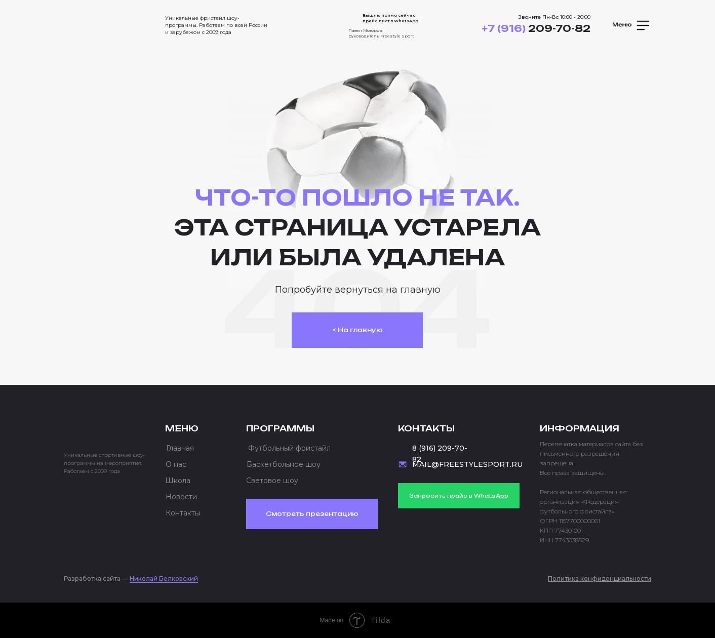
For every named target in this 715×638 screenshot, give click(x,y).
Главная (180, 448)
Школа (177, 480)
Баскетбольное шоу (284, 464)
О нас (176, 464)
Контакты (183, 512)
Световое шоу (272, 480)
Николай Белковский (164, 578)
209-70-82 (536, 28)
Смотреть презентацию (312, 513)
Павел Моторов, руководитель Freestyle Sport (381, 33)
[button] (632, 25)
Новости (181, 496)
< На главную (357, 330)
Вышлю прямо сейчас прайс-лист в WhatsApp (390, 18)
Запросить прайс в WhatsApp (458, 496)
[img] (104, 22)
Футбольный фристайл (289, 448)
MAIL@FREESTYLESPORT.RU (467, 464)
